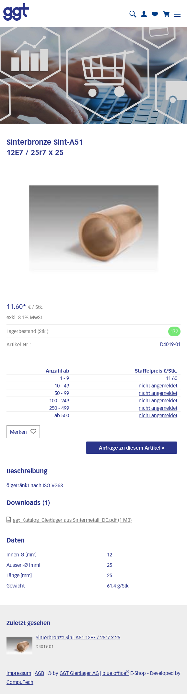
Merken (23, 432)
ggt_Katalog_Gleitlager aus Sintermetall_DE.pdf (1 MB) (69, 520)
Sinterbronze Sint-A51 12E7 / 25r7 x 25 (78, 637)
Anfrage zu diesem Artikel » (131, 448)
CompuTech (19, 682)
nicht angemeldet (158, 385)
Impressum (18, 673)
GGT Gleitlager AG (79, 673)
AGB (39, 673)
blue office (115, 673)
